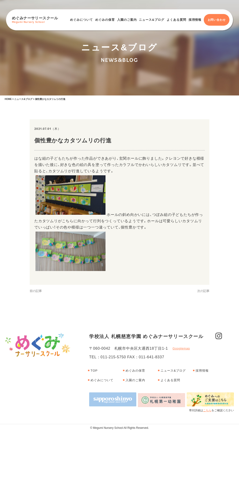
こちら (207, 478)
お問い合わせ (217, 19)
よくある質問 (176, 19)
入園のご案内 (127, 19)
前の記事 (36, 291)
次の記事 (203, 291)
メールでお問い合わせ (59, 374)
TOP (94, 440)
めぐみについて (81, 19)
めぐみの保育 (105, 19)
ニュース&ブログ (151, 19)
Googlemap (181, 417)
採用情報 (195, 19)
